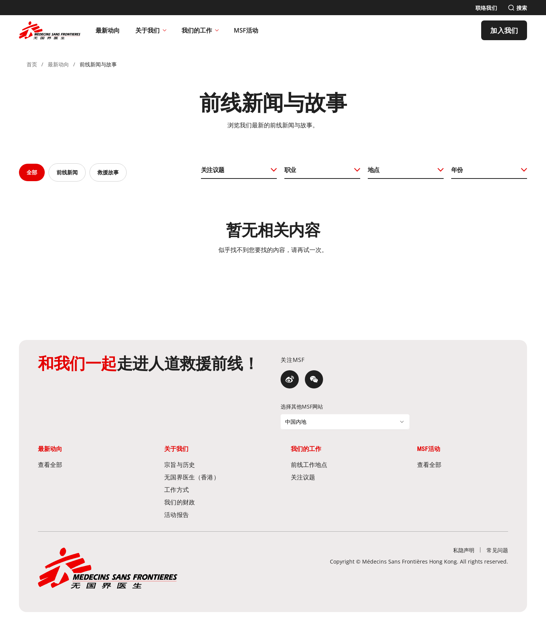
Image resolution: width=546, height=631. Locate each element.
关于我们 (150, 30)
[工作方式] (209, 489)
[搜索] (517, 8)
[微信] (314, 379)
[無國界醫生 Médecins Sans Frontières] (49, 30)
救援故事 (108, 172)
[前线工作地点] (336, 464)
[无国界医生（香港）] (209, 477)
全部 (32, 172)
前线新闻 (67, 172)
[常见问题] (497, 550)
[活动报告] (209, 514)
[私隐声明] (464, 550)
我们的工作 (200, 30)
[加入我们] (504, 30)
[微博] (290, 379)
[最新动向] (108, 30)
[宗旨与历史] (209, 464)
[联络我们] (486, 8)
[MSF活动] (246, 30)
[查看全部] (83, 464)
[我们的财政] (209, 502)
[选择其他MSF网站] (345, 421)
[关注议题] (336, 477)
